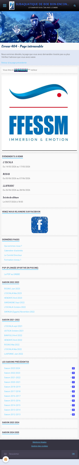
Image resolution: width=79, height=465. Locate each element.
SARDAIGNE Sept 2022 (14, 302)
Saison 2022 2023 (39, 373)
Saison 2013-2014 (39, 410)
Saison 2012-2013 (39, 414)
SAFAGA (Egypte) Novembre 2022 (19, 312)
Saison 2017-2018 (39, 391)
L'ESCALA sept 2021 (13, 326)
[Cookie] (6, 459)
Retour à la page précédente (14, 63)
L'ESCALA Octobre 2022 (15, 307)
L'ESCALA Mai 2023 (13, 293)
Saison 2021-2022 (39, 377)
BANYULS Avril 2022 (13, 335)
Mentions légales (39, 442)
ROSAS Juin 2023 (12, 289)
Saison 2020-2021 (39, 382)
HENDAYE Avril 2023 (13, 298)
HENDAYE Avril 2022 (13, 340)
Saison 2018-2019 (39, 387)
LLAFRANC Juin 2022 (13, 354)
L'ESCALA (8, 162)
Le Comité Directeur (13, 255)
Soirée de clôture (11, 197)
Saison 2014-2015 (39, 405)
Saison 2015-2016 (39, 401)
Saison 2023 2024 (39, 368)
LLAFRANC (8, 185)
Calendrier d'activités (13, 251)
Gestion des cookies (39, 446)
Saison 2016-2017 (39, 396)
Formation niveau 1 (12, 260)
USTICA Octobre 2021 (14, 331)
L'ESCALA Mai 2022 (13, 349)
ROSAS (6, 174)
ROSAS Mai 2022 (11, 345)
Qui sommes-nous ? (13, 246)
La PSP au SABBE (12, 274)
